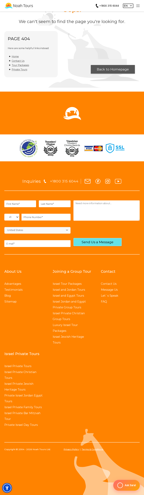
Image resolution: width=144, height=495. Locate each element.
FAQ (104, 301)
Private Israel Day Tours (21, 425)
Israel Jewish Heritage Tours (68, 339)
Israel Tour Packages (67, 283)
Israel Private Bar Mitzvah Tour (22, 416)
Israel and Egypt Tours (68, 295)
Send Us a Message (97, 242)
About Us (12, 271)
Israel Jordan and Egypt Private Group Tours (69, 304)
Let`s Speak (109, 295)
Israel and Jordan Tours (69, 289)
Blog (7, 295)
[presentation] (92, 232)
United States (15, 230)
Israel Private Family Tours (23, 407)
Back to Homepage (113, 69)
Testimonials (13, 289)
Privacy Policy (71, 449)
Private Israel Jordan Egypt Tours (23, 398)
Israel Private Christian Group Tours (69, 316)
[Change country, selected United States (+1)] (11, 217)
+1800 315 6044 (109, 5)
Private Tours (19, 69)
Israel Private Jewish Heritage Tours (18, 386)
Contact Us (18, 60)
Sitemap (10, 301)
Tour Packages (20, 65)
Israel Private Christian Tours (20, 375)
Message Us (109, 289)
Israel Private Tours (17, 366)
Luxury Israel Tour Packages (65, 328)
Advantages (12, 283)
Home (15, 56)
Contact (108, 271)
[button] (7, 488)
